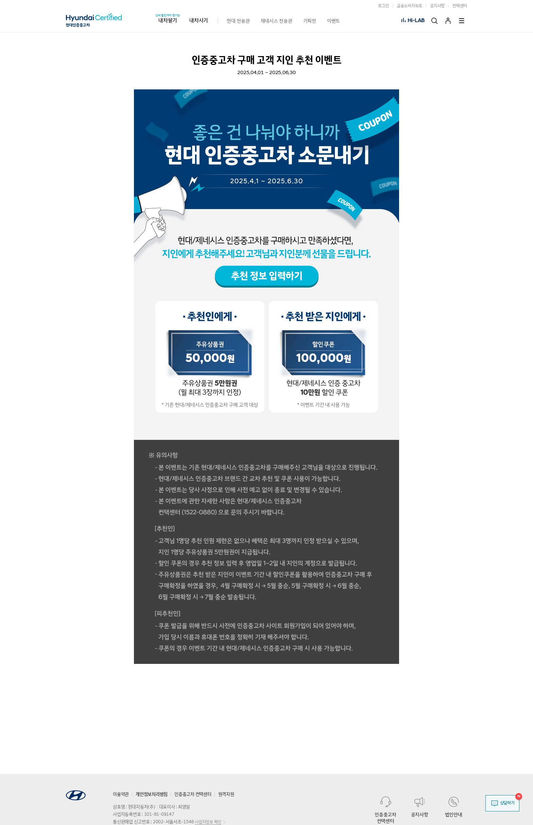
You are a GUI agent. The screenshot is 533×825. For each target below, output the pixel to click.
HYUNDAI (76, 795)
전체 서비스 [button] (462, 21)
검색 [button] (434, 21)
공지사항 (437, 6)
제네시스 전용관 (276, 20)
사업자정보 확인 (208, 822)
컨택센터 (459, 6)
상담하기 (507, 803)
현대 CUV (109, 21)
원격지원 (226, 794)
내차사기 (198, 20)
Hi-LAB (416, 20)
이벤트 (333, 20)
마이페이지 (448, 21)
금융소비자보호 (409, 6)
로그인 (383, 6)
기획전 (309, 20)
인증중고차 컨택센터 (192, 794)
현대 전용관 (238, 20)
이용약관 (121, 794)
